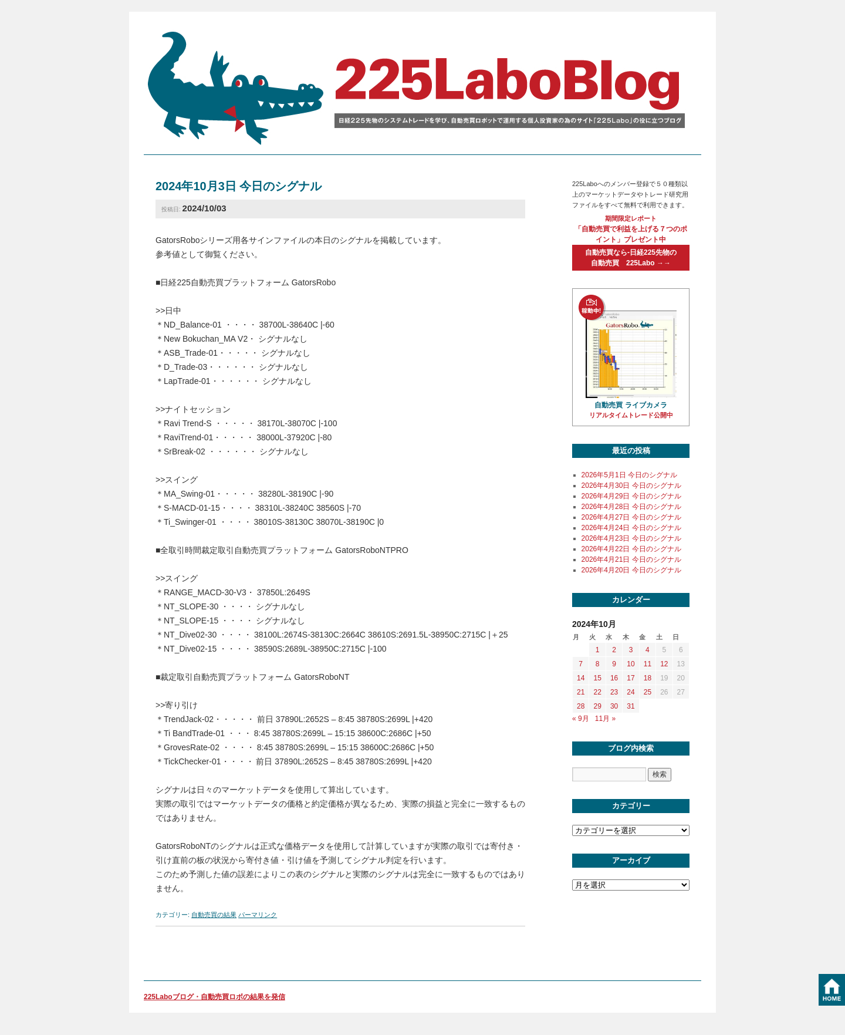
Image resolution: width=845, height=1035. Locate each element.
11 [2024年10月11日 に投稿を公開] (647, 664)
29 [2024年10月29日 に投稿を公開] (597, 706)
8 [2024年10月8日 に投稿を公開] (598, 664)
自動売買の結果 (213, 914)
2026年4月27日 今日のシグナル (631, 517)
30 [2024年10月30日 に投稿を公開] (614, 706)
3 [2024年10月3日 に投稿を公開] (631, 650)
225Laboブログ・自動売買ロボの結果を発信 (214, 997)
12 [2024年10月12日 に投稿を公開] (664, 664)
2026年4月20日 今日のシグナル (631, 570)
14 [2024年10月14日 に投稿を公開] (580, 678)
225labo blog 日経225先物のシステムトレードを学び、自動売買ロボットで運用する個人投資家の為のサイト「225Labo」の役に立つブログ (419, 87)
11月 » (605, 718)
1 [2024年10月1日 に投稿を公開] (598, 650)
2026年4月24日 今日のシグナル (631, 528)
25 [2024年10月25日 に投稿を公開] (647, 692)
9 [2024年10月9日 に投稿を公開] (614, 664)
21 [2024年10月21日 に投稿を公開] (580, 692)
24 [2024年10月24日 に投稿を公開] (630, 692)
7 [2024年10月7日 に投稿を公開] (581, 664)
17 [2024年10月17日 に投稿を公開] (630, 678)
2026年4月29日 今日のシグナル (631, 496)
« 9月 (580, 718)
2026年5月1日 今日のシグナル (629, 475)
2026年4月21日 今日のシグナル (631, 559)
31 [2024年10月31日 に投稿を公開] (630, 706)
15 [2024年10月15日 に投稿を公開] (597, 678)
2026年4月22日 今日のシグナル (631, 549)
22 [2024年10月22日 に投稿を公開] (597, 692)
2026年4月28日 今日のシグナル (631, 507)
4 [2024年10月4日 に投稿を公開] (647, 650)
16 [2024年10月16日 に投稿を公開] (614, 678)
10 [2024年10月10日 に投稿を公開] (630, 664)
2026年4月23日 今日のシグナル (631, 538)
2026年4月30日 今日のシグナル (631, 485)
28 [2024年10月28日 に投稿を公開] (580, 706)
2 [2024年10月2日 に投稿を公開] (614, 650)
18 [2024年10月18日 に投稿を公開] (647, 678)
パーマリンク (257, 914)
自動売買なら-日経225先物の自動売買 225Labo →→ (631, 257)
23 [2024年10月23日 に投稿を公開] (614, 692)
